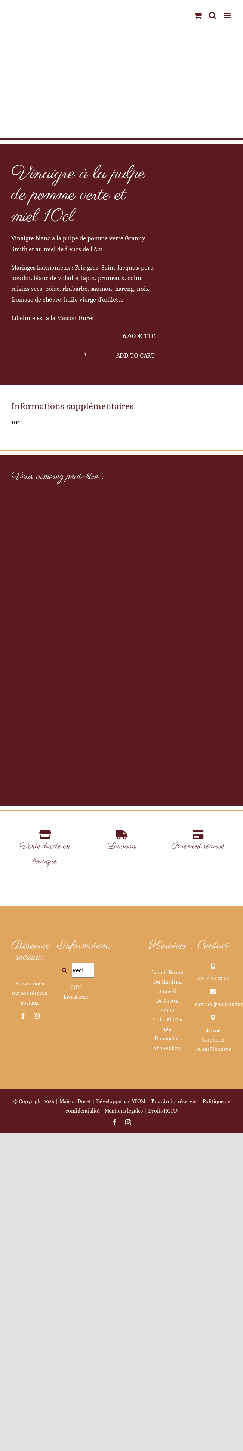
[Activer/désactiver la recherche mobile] (212, 15)
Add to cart (135, 355)
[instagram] (37, 1334)
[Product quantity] (85, 354)
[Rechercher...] (75, 1287)
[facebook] (23, 1334)
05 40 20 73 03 (213, 1296)
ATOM (138, 1419)
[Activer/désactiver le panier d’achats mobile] (198, 15)
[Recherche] (64, 1287)
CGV (75, 1305)
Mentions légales (124, 1429)
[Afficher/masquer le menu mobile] (228, 15)
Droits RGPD (163, 1429)
